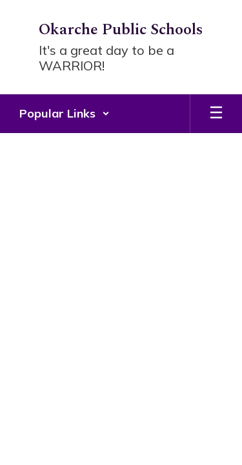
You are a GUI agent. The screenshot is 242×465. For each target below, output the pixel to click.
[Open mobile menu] (216, 113)
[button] (64, 113)
